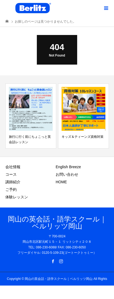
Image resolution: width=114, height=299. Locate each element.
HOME (61, 182)
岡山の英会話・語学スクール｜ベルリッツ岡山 (57, 223)
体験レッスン (16, 197)
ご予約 (11, 189)
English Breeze (68, 167)
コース (11, 174)
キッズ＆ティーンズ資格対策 (83, 137)
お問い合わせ (67, 174)
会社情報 (12, 167)
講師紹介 (12, 182)
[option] (30, 116)
